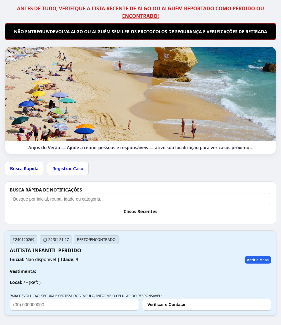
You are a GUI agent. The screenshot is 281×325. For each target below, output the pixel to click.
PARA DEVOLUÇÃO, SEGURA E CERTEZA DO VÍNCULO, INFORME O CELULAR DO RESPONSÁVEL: (86, 295)
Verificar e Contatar (166, 304)
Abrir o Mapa (258, 259)
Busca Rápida (24, 168)
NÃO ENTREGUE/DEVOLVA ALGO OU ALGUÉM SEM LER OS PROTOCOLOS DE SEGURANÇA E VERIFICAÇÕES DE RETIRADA (140, 31)
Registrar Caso (67, 168)
